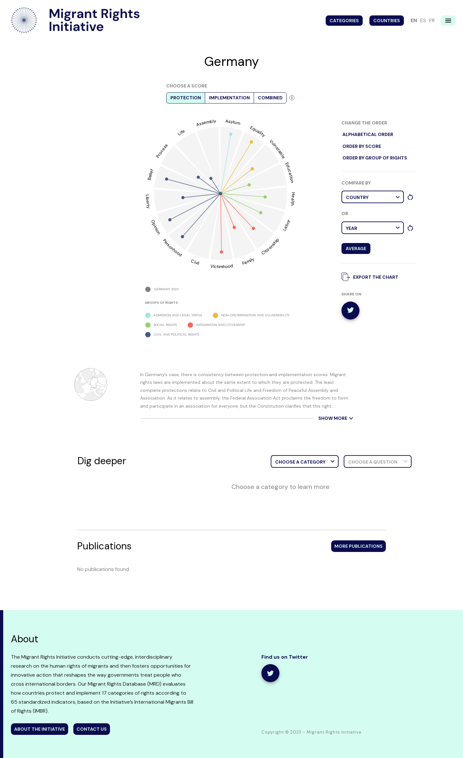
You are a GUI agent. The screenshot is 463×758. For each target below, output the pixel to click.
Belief (150, 174)
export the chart (371, 276)
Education (289, 172)
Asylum (233, 122)
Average (356, 248)
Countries (386, 20)
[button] (372, 197)
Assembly (205, 123)
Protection (186, 98)
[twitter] (350, 311)
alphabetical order (367, 135)
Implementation (229, 98)
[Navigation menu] (448, 20)
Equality (258, 131)
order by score (361, 146)
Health (293, 199)
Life (181, 132)
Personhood (172, 248)
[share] (270, 673)
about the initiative (39, 729)
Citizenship (270, 246)
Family (248, 261)
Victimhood (221, 266)
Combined (270, 98)
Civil (195, 262)
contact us (92, 729)
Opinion (156, 227)
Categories (344, 20)
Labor (286, 225)
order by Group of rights (374, 158)
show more (336, 418)
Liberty (148, 201)
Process (162, 150)
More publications (358, 546)
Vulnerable (277, 148)
